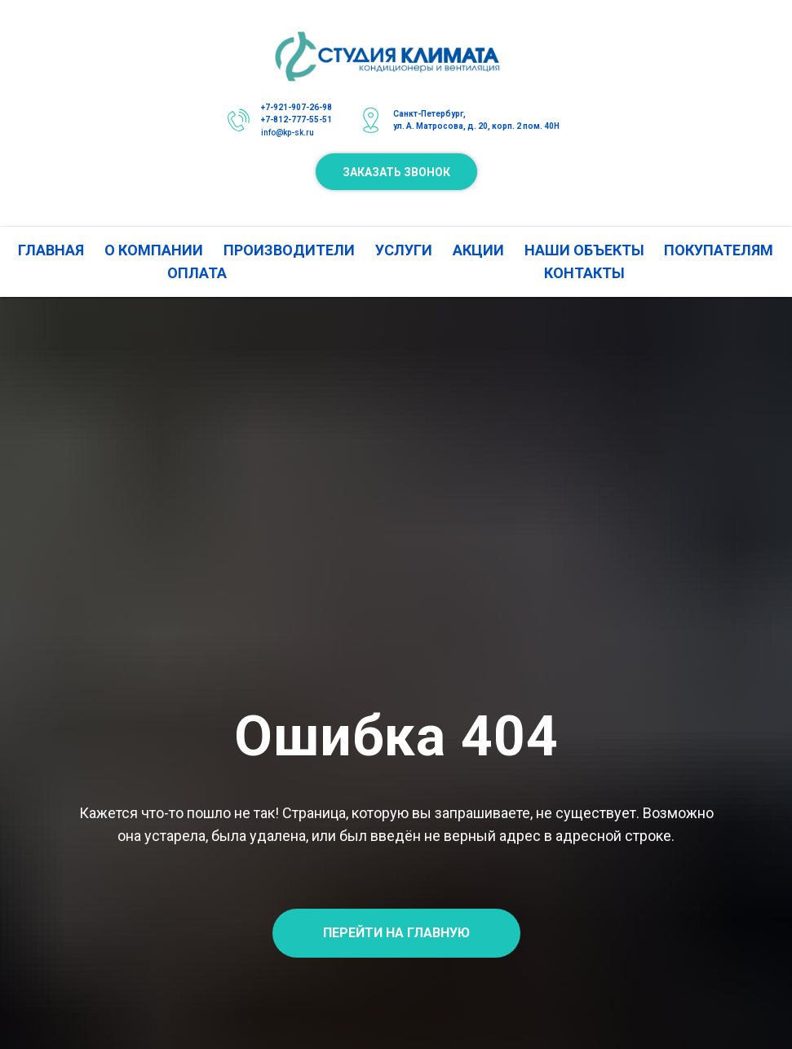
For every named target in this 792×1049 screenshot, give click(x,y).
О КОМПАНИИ (153, 250)
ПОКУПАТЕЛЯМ (718, 250)
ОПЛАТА (197, 272)
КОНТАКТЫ (584, 272)
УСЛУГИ (403, 250)
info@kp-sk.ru (287, 132)
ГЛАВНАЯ (51, 250)
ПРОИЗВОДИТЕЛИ (289, 250)
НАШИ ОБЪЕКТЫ (584, 250)
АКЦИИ (478, 250)
